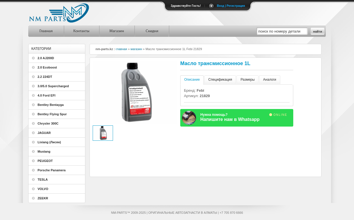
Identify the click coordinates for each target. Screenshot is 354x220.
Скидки (152, 31)
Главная (46, 31)
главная (121, 49)
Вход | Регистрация (231, 5)
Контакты (81, 31)
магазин (136, 49)
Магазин (116, 31)
